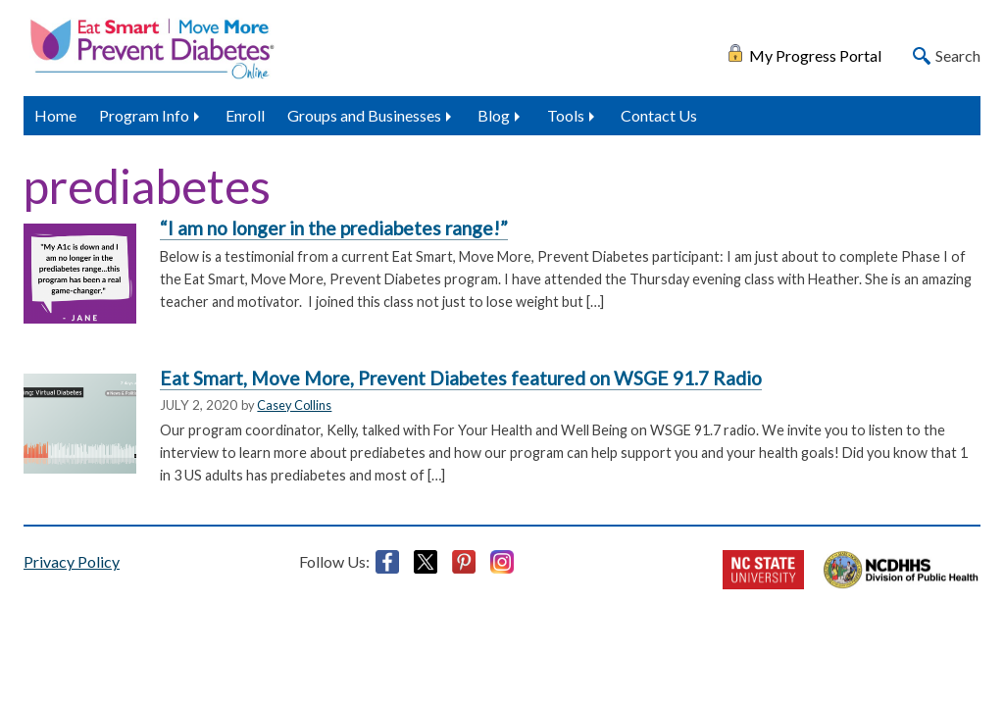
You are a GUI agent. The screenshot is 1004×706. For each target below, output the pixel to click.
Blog (493, 115)
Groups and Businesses (364, 115)
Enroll (245, 115)
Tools (565, 115)
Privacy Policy (72, 561)
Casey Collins (294, 405)
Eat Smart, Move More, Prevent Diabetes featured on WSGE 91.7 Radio (461, 378)
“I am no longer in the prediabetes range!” (334, 228)
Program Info (144, 115)
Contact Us (659, 115)
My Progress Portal (815, 54)
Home (55, 115)
